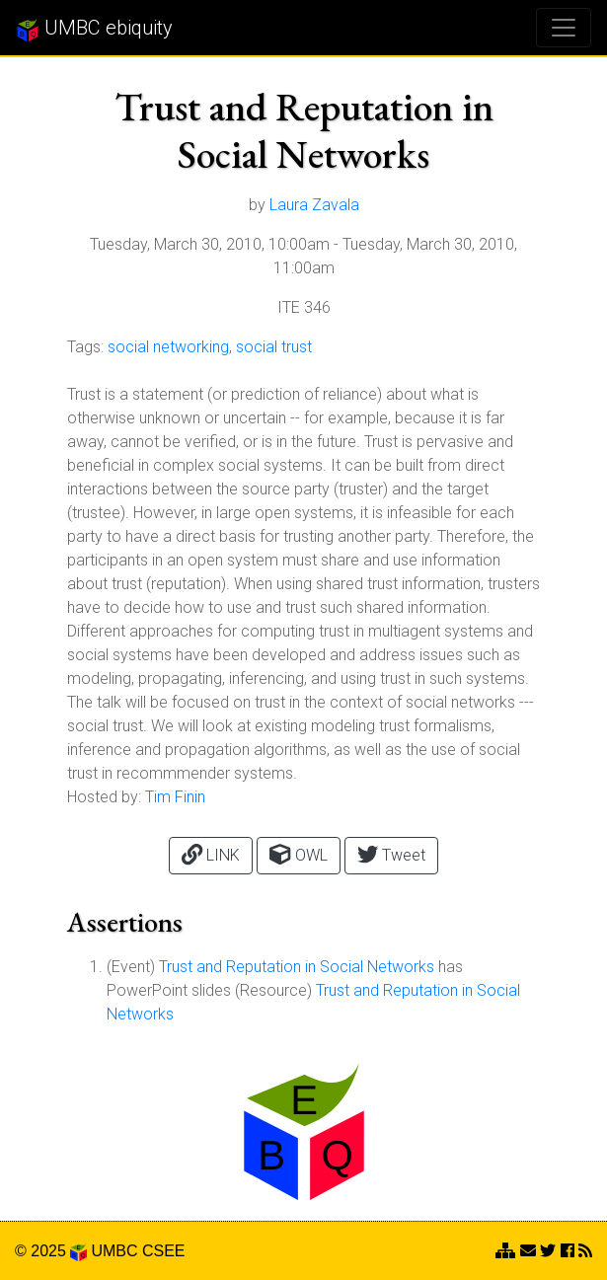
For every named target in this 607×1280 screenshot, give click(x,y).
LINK (211, 854)
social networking (168, 347)
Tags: (85, 347)
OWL (298, 854)
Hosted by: (104, 797)
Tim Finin (175, 797)
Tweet (391, 854)
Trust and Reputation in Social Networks (296, 966)
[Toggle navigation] (563, 27)
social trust (274, 347)
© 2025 (51, 1250)
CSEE (164, 1250)
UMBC (114, 1250)
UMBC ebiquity (94, 28)
